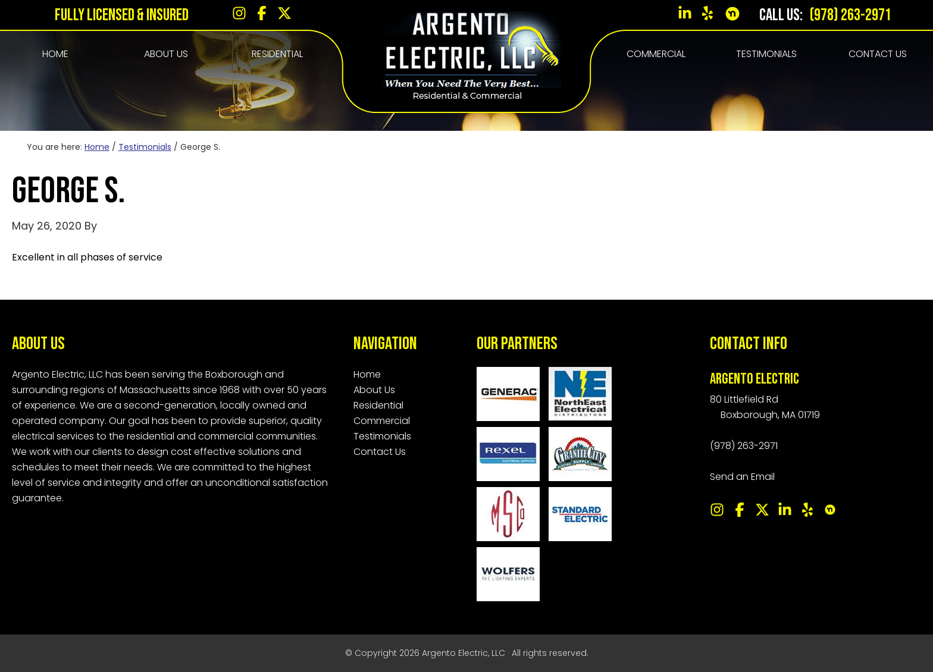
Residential (378, 405)
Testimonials (382, 436)
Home (367, 374)
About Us (374, 390)
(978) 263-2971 (849, 15)
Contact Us (379, 452)
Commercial (381, 421)
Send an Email (742, 476)
